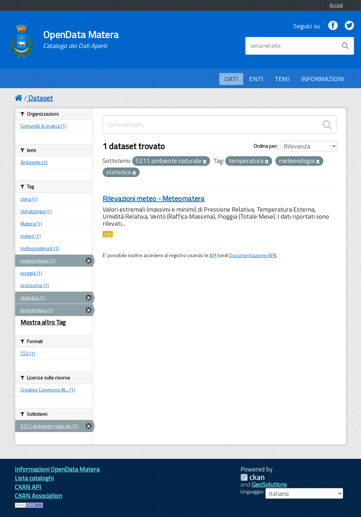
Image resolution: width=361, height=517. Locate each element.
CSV (107, 234)
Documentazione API (252, 255)
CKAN (252, 477)
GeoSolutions (269, 484)
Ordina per (264, 146)
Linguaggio (251, 491)
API (212, 255)
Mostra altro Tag (43, 322)
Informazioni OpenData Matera (57, 469)
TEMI (282, 79)
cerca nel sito (265, 45)
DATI (231, 79)
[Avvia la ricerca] (345, 46)
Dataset (40, 97)
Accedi (336, 5)
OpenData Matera (80, 39)
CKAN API (28, 487)
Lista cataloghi (34, 478)
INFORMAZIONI (322, 79)
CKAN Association (38, 495)
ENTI (256, 79)
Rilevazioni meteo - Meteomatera (153, 198)
